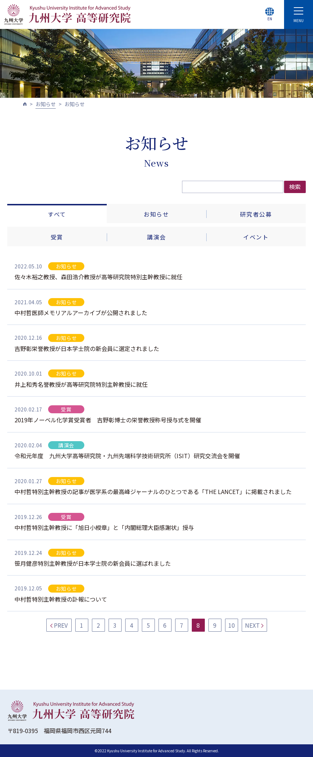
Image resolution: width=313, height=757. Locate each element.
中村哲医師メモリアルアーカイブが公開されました (80, 312)
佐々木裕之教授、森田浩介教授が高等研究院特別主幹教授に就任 (98, 276)
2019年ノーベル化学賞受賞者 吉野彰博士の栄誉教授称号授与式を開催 (107, 419)
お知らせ (45, 103)
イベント (255, 237)
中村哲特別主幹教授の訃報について (60, 599)
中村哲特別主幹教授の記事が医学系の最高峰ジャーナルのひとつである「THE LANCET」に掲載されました (153, 491)
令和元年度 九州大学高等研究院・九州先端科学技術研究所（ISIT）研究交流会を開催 (127, 455)
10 (231, 625)
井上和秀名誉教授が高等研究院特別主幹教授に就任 (81, 384)
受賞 (57, 237)
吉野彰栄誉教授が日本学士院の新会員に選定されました (86, 348)
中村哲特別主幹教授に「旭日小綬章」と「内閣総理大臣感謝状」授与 (104, 527)
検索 (295, 186)
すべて (57, 214)
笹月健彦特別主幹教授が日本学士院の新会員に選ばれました (92, 563)
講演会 (156, 237)
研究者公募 (256, 214)
